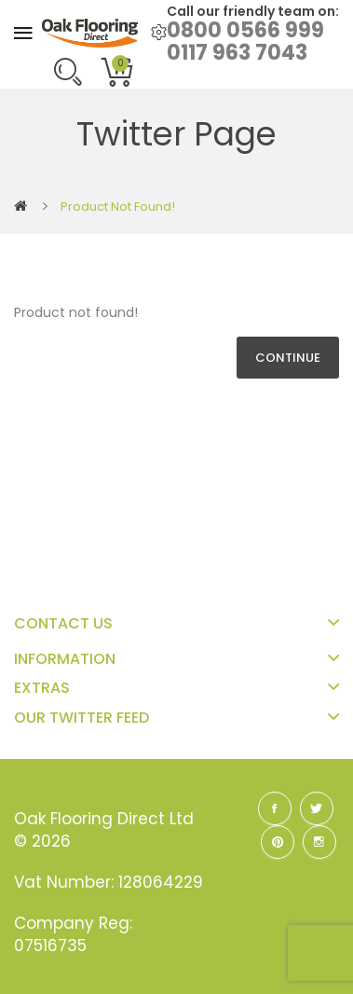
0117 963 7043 (237, 52)
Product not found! (118, 206)
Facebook (275, 808)
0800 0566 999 (245, 30)
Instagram (319, 842)
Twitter (316, 808)
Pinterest (277, 842)
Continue (287, 357)
